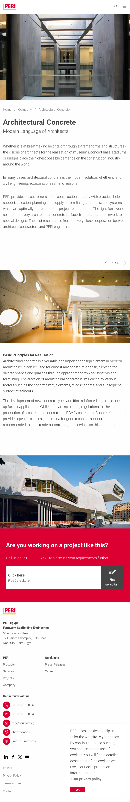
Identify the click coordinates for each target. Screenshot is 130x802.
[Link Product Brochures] (65, 741)
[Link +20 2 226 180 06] (65, 705)
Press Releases (55, 664)
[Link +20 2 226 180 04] (65, 714)
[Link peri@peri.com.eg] (65, 723)
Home (7, 109)
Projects (8, 678)
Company (25, 109)
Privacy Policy (12, 775)
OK (78, 790)
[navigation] (65, 577)
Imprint (7, 768)
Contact (8, 791)
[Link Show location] (65, 732)
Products (9, 664)
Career (49, 671)
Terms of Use (12, 783)
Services (8, 671)
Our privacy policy (85, 779)
